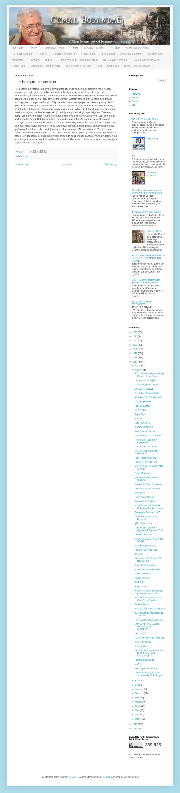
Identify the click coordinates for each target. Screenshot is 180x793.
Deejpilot (73, 777)
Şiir (133, 105)
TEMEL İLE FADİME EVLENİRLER (142, 303)
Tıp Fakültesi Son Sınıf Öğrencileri (146, 441)
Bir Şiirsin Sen (155, 53)
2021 (135, 345)
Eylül (137, 685)
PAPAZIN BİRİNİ (143, 573)
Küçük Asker (88, 53)
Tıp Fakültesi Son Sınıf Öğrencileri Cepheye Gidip (149, 529)
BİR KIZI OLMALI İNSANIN (145, 119)
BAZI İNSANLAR (143, 642)
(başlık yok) (152, 138)
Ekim (138, 680)
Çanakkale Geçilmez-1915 (147, 512)
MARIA (138, 664)
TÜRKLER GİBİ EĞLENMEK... (149, 620)
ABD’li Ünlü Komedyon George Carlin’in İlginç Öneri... (150, 374)
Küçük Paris (18, 65)
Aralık (138, 365)
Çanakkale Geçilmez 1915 (46, 65)
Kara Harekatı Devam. (145, 431)
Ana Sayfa (17, 47)
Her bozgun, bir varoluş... (147, 668)
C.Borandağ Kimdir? (54, 47)
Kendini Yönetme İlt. (64, 53)
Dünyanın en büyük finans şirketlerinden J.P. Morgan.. (149, 673)
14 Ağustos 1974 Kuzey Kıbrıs (146, 212)
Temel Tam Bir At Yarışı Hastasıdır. (146, 517)
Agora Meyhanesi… (144, 473)
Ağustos (139, 689)
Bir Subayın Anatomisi (115, 59)
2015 (135, 728)
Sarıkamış (113, 65)
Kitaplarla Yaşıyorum (152, 173)
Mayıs (138, 702)
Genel (25, 156)
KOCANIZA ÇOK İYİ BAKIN (148, 435)
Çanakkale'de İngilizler (145, 501)
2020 (135, 349)
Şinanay (138, 418)
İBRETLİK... (140, 582)
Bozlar (74, 47)
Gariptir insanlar (142, 578)
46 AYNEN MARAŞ (94, 47)
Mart (137, 710)
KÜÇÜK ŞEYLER (143, 401)
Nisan (138, 706)
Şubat (138, 714)
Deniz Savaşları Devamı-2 (147, 488)
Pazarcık (34, 59)
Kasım (138, 370)
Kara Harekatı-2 (142, 423)
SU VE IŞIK (140, 410)
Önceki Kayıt (111, 164)
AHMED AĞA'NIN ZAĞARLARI (150, 608)
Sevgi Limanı (141, 586)
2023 (135, 336)
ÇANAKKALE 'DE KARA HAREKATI (146, 452)
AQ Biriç (115, 47)
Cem (99, 65)
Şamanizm (140, 492)
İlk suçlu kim (140, 646)
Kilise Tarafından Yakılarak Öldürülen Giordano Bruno (149, 506)
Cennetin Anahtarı (143, 534)
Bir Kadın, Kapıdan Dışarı (147, 393)
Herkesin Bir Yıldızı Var (146, 462)
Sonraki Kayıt (21, 164)
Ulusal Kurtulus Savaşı (137, 65)
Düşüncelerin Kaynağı (78, 65)
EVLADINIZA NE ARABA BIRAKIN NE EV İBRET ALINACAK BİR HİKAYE (148, 258)
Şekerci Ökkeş (154, 231)
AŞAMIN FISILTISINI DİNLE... (149, 397)
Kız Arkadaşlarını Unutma (147, 384)
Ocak (138, 719)
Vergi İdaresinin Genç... (146, 545)
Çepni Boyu (140, 414)
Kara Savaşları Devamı (146, 446)
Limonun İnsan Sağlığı (145, 380)
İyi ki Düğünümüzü (144, 523)
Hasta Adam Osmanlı (145, 497)
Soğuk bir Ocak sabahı (146, 565)
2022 (135, 340)
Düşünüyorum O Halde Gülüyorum (78, 59)
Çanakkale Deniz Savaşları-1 (149, 484)
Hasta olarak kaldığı (144, 660)
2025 (135, 332)
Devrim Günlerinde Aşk (146, 59)
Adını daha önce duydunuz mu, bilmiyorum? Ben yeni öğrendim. (147, 191)
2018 (135, 357)
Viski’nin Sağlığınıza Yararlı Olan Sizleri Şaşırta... (148, 598)
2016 (135, 724)
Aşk (133, 156)
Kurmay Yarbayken (144, 427)
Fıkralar (43, 53)
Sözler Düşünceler (130, 53)
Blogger (106, 777)
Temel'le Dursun (142, 604)
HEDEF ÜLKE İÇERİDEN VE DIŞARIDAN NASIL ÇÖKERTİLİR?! (149, 653)
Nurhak (49, 59)
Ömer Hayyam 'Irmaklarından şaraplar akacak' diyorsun (146, 281)
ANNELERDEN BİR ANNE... (148, 569)
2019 (135, 353)
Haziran (139, 697)
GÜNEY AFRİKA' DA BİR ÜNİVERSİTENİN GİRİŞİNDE (147, 627)
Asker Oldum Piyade (137, 47)
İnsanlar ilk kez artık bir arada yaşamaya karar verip (149, 592)
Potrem (33, 47)
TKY (156, 47)
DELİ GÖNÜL (141, 633)
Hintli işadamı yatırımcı (146, 458)
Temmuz (139, 693)
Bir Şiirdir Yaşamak (22, 53)
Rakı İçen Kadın (142, 406)
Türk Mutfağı (108, 53)
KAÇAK (138, 554)
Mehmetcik (18, 59)
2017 (135, 362)
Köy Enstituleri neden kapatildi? (150, 638)
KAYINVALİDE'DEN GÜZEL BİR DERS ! (148, 559)
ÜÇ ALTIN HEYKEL (144, 389)
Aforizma (136, 94)
